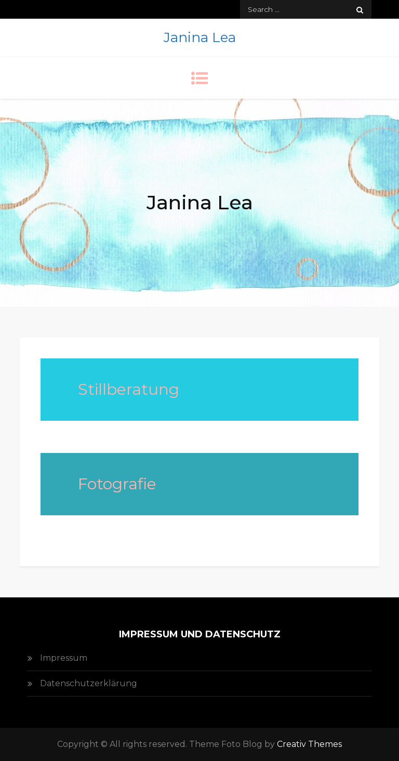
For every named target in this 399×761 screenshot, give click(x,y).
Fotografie (117, 483)
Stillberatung (128, 389)
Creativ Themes (309, 744)
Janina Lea (200, 37)
